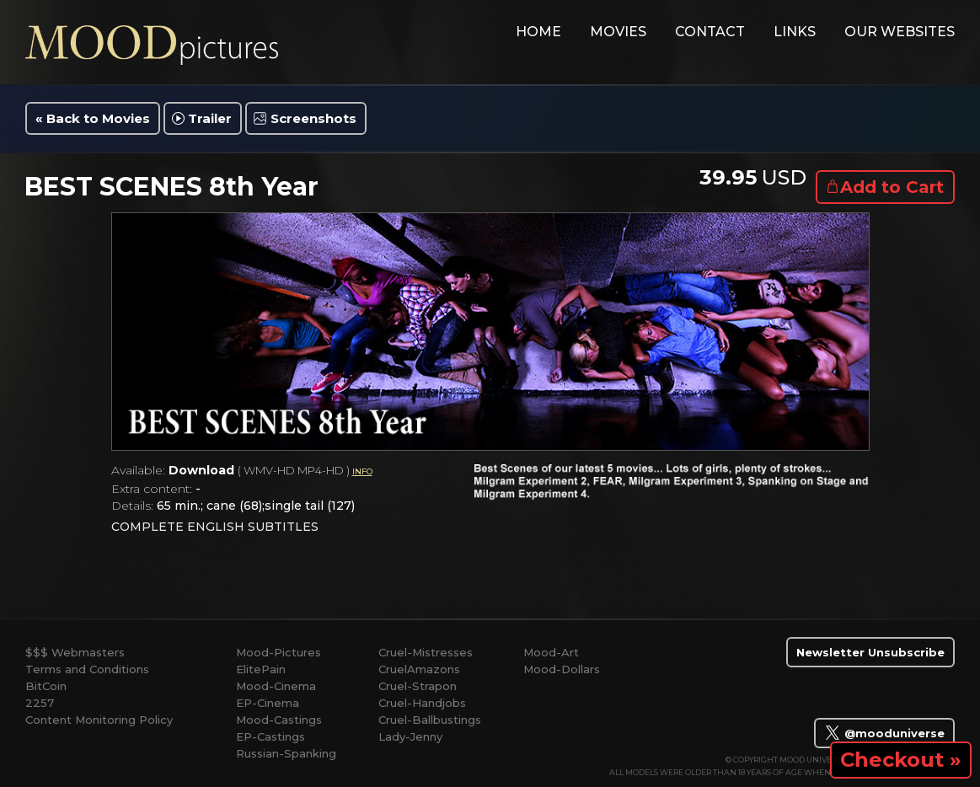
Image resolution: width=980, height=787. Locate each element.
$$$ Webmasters (75, 652)
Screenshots (313, 118)
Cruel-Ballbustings (429, 719)
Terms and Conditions (87, 669)
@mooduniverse (884, 732)
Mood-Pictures (278, 652)
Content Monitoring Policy (99, 719)
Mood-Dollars (561, 669)
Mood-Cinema (276, 686)
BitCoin (46, 686)
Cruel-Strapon (417, 686)
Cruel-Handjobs (422, 702)
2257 (39, 702)
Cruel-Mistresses (425, 652)
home (538, 32)
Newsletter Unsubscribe (870, 652)
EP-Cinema (267, 702)
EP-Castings (270, 736)
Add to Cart (892, 187)
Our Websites (899, 32)
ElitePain (261, 669)
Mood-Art (551, 652)
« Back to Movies (92, 118)
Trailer (210, 118)
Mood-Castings (279, 719)
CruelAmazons (419, 669)
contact (710, 32)
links (795, 32)
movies (618, 32)
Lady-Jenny (410, 736)
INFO (362, 471)
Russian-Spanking (286, 753)
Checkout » (900, 759)
